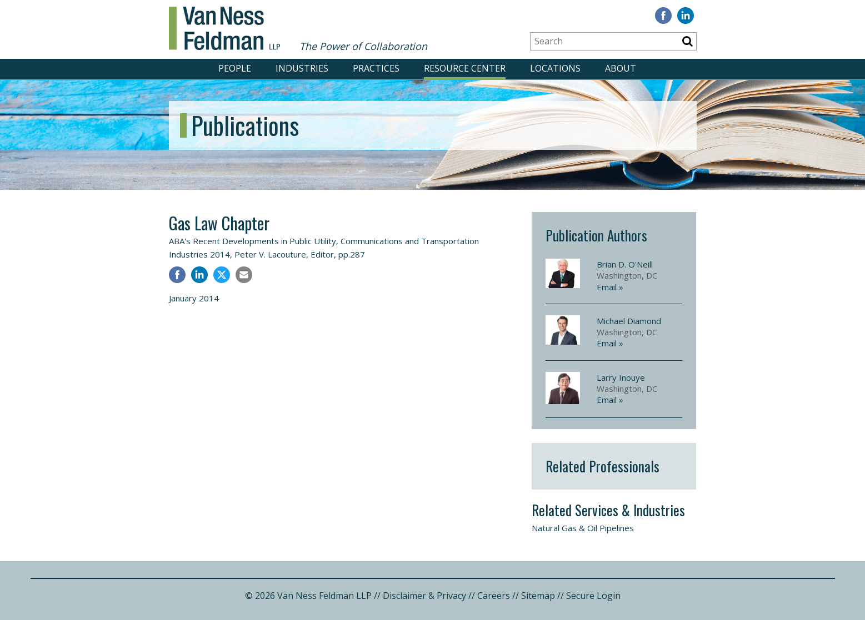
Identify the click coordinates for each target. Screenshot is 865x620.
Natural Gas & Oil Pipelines (583, 527)
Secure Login (593, 595)
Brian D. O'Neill (625, 264)
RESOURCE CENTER (465, 68)
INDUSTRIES (302, 68)
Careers (493, 595)
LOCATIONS (555, 68)
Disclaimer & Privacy (424, 595)
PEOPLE (234, 68)
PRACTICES (376, 68)
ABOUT (620, 68)
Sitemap (538, 595)
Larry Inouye (621, 377)
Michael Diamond (629, 320)
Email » (610, 287)
